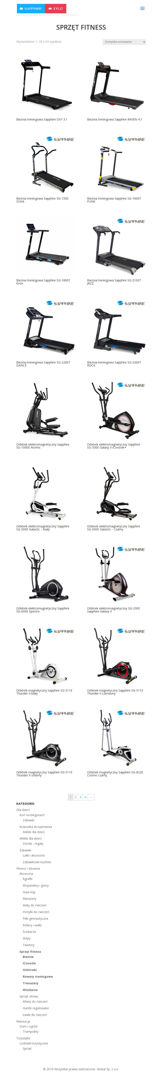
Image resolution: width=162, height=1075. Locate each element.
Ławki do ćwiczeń (35, 1015)
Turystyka (23, 1038)
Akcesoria (26, 874)
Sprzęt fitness (30, 952)
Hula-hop (29, 892)
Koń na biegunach (32, 815)
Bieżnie (28, 957)
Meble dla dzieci (34, 832)
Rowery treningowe (38, 976)
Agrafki (27, 879)
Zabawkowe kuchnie (37, 862)
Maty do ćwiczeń (34, 905)
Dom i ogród (28, 1026)
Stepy (26, 938)
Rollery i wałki (32, 925)
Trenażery (30, 983)
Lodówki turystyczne (34, 1043)
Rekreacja (23, 1021)
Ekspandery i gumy (36, 885)
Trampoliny (30, 1031)
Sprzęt (27, 1048)
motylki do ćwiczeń (36, 912)
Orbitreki (30, 970)
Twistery (29, 945)
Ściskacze (29, 932)
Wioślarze (30, 990)
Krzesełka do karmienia (36, 827)
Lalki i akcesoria (34, 855)
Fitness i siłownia (28, 868)
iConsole (29, 963)
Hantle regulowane (36, 1008)
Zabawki (28, 820)
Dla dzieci (23, 810)
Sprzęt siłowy (29, 996)
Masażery (29, 898)
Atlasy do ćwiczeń (35, 1001)
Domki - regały (33, 843)
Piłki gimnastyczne (35, 918)
